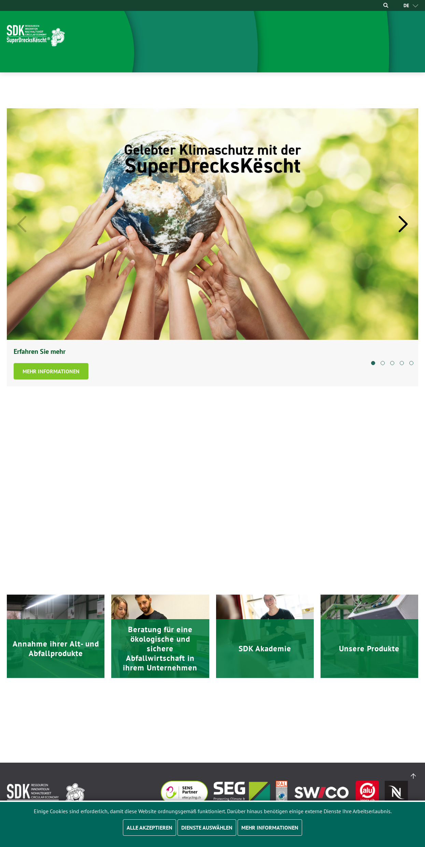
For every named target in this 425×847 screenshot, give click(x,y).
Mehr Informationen (51, 371)
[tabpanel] (212, 247)
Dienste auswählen (206, 827)
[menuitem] (406, 5)
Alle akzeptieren (149, 827)
